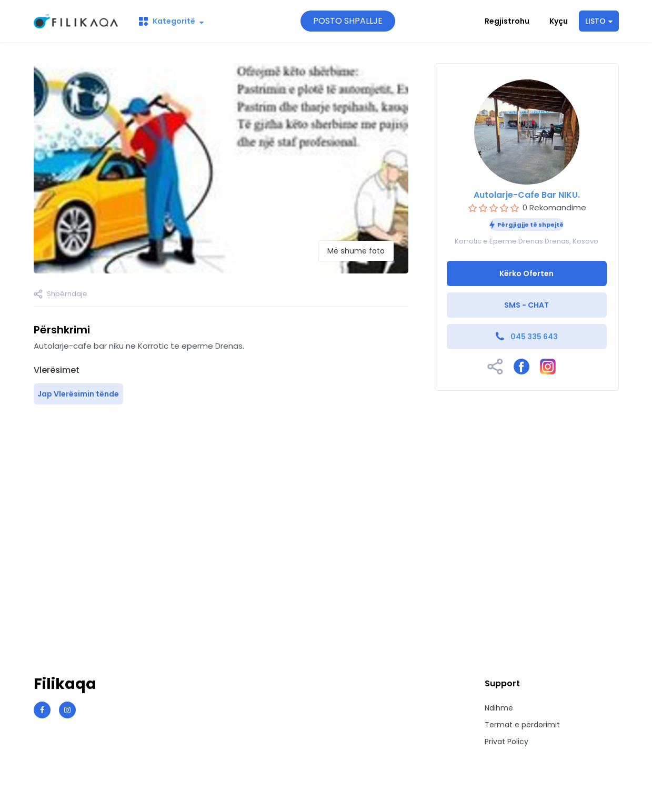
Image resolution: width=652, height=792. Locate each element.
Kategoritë (171, 21)
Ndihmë (499, 708)
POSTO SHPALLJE (348, 21)
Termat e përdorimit (522, 724)
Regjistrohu (507, 21)
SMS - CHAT (526, 305)
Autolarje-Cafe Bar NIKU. (527, 195)
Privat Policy (506, 741)
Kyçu (558, 21)
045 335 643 (534, 336)
